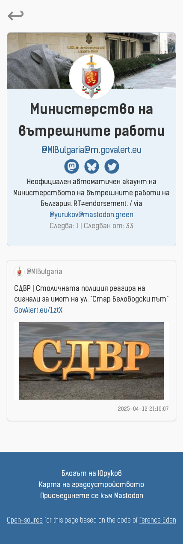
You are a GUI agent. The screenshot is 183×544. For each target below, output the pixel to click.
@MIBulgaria (44, 272)
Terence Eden (157, 520)
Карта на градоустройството (91, 485)
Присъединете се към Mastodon (91, 496)
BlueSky (91, 166)
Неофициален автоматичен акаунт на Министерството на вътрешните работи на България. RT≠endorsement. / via (91, 199)
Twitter (111, 166)
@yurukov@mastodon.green (91, 215)
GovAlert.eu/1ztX (38, 311)
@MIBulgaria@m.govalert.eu (91, 150)
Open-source (25, 520)
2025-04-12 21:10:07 (143, 409)
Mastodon (71, 166)
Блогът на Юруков (92, 474)
